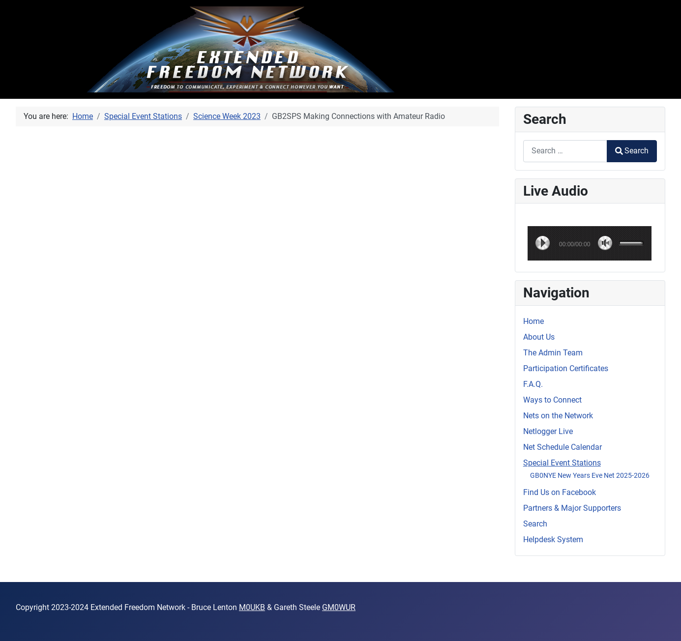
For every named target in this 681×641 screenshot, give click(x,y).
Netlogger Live (548, 431)
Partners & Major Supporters (572, 508)
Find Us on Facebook (559, 492)
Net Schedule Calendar (562, 447)
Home (533, 321)
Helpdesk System (553, 539)
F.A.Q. (533, 384)
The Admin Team (553, 352)
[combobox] (565, 151)
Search (632, 150)
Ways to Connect (552, 400)
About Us (539, 337)
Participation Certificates (565, 368)
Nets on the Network (558, 415)
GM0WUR (338, 607)
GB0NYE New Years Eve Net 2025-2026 (590, 475)
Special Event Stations (562, 462)
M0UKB (252, 607)
